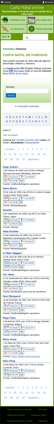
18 (17, 159)
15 (44, 154)
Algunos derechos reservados (19, 409)
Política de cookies (39, 415)
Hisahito (7, 210)
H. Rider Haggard (12, 253)
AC (49, 140)
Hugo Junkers (10, 167)
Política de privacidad (16, 415)
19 (23, 159)
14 (38, 154)
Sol (36, 140)
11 (21, 154)
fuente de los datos (18, 73)
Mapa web (43, 421)
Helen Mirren (10, 188)
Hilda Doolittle (10, 231)
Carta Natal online (27, 7)
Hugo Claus (9, 318)
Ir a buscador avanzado (27, 106)
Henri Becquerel (12, 296)
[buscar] (35, 38)
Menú (6, 37)
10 (15, 154)
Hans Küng (9, 361)
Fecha (30, 140)
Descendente (32, 142)
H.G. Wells (8, 274)
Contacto (6, 2)
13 (32, 154)
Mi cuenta (47, 2)
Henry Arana (10, 339)
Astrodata (8, 49)
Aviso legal (42, 409)
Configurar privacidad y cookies (20, 421)
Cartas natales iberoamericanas (25, 356)
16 (5, 159)
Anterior (10, 149)
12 (26, 154)
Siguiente (33, 159)
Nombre (10, 87)
